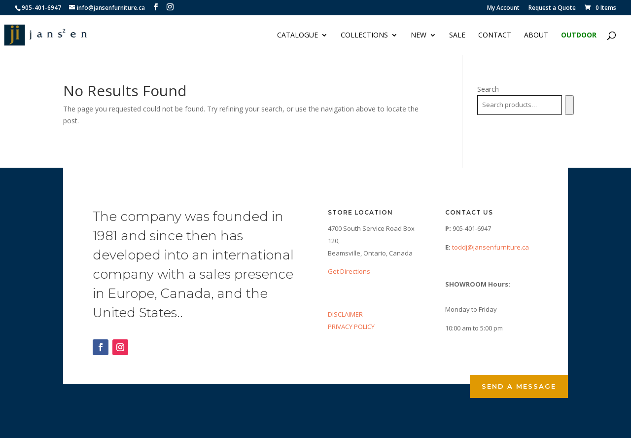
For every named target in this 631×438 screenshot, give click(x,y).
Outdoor (578, 35)
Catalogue (297, 35)
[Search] (569, 105)
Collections (364, 35)
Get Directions (349, 271)
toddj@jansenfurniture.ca (490, 247)
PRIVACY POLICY (351, 326)
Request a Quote (552, 8)
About (536, 35)
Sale (457, 35)
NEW (418, 35)
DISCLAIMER (345, 314)
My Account (503, 8)
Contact (494, 35)
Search (488, 89)
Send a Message (519, 386)
